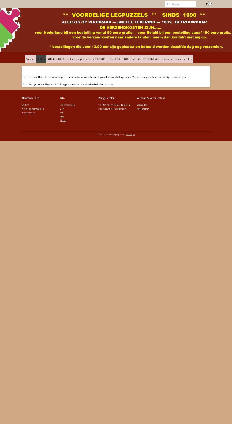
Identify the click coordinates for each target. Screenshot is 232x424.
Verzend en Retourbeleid (173, 59)
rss (134, 134)
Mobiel (63, 120)
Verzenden (142, 105)
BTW (62, 108)
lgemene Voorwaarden (33, 108)
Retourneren (143, 108)
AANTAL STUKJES (56, 59)
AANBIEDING (129, 59)
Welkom (30, 59)
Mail (62, 116)
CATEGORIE (115, 59)
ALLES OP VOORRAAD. (148, 59)
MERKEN (41, 59)
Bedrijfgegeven (67, 105)
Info (190, 59)
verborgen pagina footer (79, 59)
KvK (62, 112)
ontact (25, 105)
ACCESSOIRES (100, 59)
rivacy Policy (28, 112)
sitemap (129, 134)
